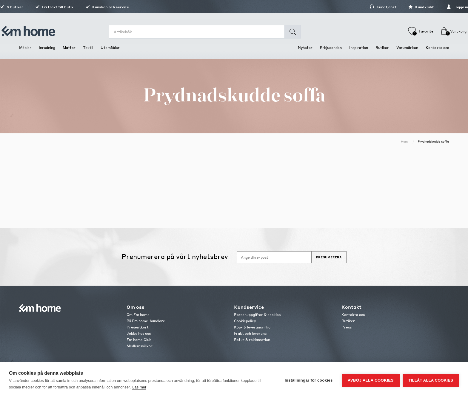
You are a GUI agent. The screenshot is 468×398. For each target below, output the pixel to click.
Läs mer (139, 387)
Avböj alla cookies (371, 380)
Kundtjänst (363, 7)
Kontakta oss (353, 314)
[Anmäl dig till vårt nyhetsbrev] (274, 257)
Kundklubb (402, 7)
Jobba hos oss (139, 333)
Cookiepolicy (245, 321)
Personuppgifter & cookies (257, 314)
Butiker (348, 321)
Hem (404, 141)
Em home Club (139, 339)
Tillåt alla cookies (431, 380)
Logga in (438, 7)
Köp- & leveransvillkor (253, 327)
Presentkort (138, 327)
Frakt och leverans (250, 333)
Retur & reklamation (252, 339)
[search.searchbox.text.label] (201, 31)
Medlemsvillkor (140, 346)
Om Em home (138, 314)
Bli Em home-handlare (146, 321)
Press (346, 327)
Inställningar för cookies (309, 380)
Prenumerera (329, 257)
